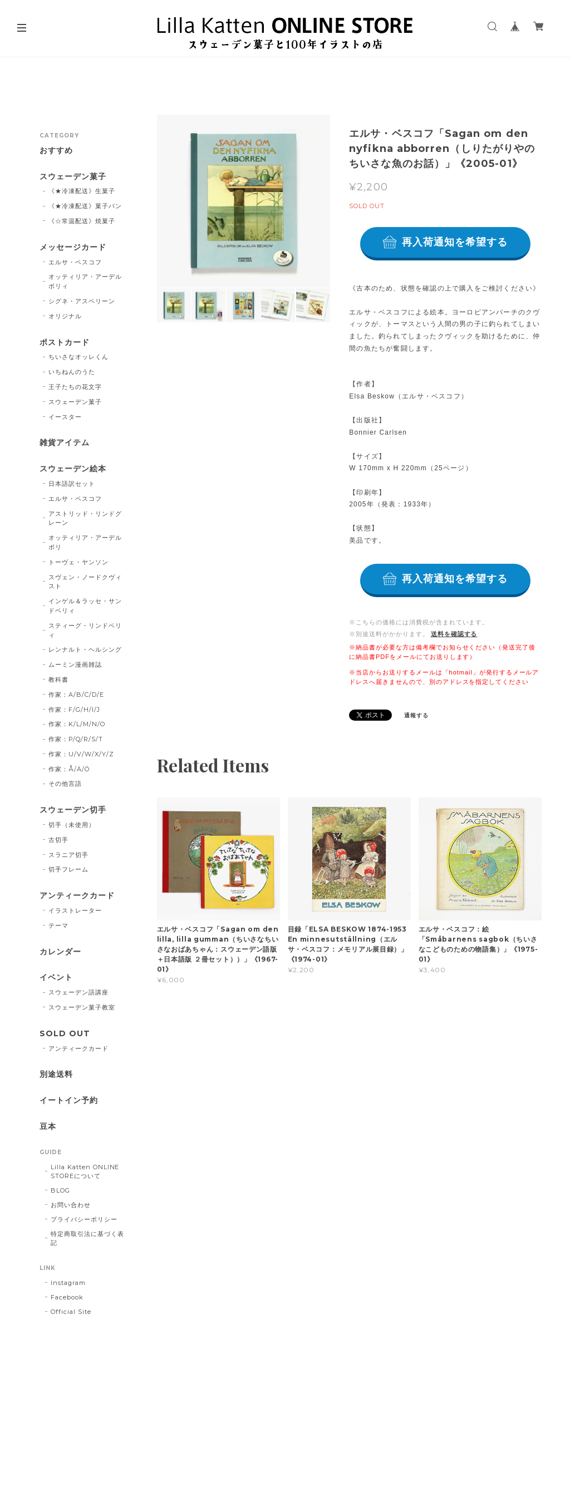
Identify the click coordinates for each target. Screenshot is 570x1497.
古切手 (58, 840)
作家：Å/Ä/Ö (69, 769)
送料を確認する (454, 634)
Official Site (71, 1312)
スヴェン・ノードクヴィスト (85, 581)
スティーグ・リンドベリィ (85, 630)
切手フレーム (68, 869)
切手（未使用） (71, 825)
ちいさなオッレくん (78, 357)
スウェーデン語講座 (78, 992)
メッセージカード (73, 247)
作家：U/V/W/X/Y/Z (81, 754)
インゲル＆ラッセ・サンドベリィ (85, 605)
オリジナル (65, 316)
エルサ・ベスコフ (75, 262)
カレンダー (60, 952)
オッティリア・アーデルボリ (85, 542)
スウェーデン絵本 (73, 469)
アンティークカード (77, 895)
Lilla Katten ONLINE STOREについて (85, 1171)
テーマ (58, 925)
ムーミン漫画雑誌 (75, 664)
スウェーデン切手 (73, 810)
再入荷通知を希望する (455, 242)
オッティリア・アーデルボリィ (85, 281)
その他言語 (65, 783)
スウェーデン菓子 (73, 176)
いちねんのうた (71, 372)
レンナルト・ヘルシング (85, 649)
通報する (416, 715)
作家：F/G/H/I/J (74, 709)
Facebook (67, 1297)
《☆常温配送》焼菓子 (81, 221)
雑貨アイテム (65, 442)
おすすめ (56, 150)
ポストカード (65, 342)
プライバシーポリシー (84, 1219)
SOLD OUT (65, 1033)
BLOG (60, 1190)
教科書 (58, 679)
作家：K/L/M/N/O (76, 724)
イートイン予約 (69, 1100)
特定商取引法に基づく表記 (87, 1238)
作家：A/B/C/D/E (76, 694)
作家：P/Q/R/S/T (75, 739)
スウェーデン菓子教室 (81, 1007)
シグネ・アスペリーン (81, 301)
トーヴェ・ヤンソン (78, 562)
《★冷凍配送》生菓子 (81, 191)
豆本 (48, 1126)
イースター (65, 417)
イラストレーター (75, 910)
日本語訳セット (71, 483)
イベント (56, 977)
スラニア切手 (68, 855)
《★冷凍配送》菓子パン (85, 206)
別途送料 (56, 1074)
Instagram (68, 1283)
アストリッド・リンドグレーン (85, 518)
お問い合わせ (71, 1205)
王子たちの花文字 (75, 387)
